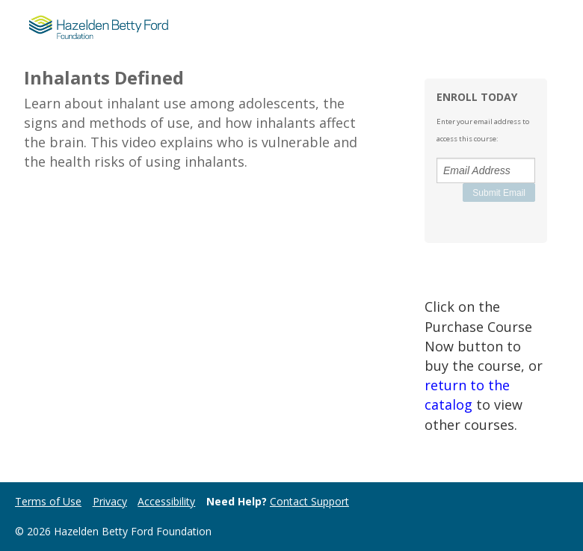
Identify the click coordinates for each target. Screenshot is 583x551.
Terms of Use (48, 501)
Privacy (110, 501)
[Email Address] (486, 170)
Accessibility (166, 501)
